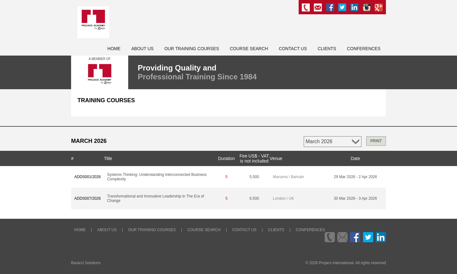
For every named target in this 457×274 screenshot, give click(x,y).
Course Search (249, 48)
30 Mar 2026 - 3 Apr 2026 (355, 198)
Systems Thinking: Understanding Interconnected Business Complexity (157, 176)
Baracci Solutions (86, 263)
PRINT (376, 141)
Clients (327, 48)
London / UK (283, 198)
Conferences (364, 48)
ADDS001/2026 (87, 177)
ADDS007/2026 (87, 198)
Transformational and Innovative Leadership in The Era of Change (155, 198)
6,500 (254, 198)
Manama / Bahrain (288, 177)
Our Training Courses (191, 48)
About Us (142, 48)
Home (113, 48)
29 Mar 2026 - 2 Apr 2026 (355, 177)
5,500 (254, 177)
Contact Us (293, 48)
